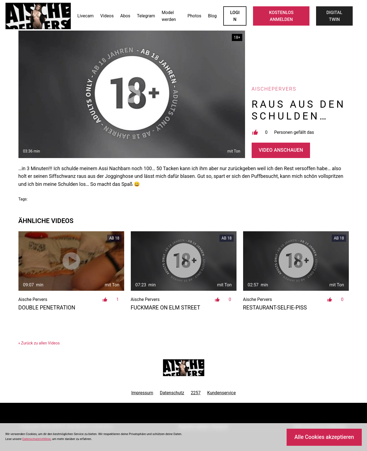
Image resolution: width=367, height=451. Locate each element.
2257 (196, 392)
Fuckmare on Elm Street (165, 308)
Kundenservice (221, 392)
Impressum (142, 392)
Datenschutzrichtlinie (36, 439)
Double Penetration (46, 308)
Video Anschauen (281, 150)
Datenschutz (172, 392)
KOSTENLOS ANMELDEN (281, 16)
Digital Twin (334, 16)
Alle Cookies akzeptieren (324, 437)
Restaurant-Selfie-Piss (275, 308)
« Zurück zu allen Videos (39, 343)
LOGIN (235, 16)
